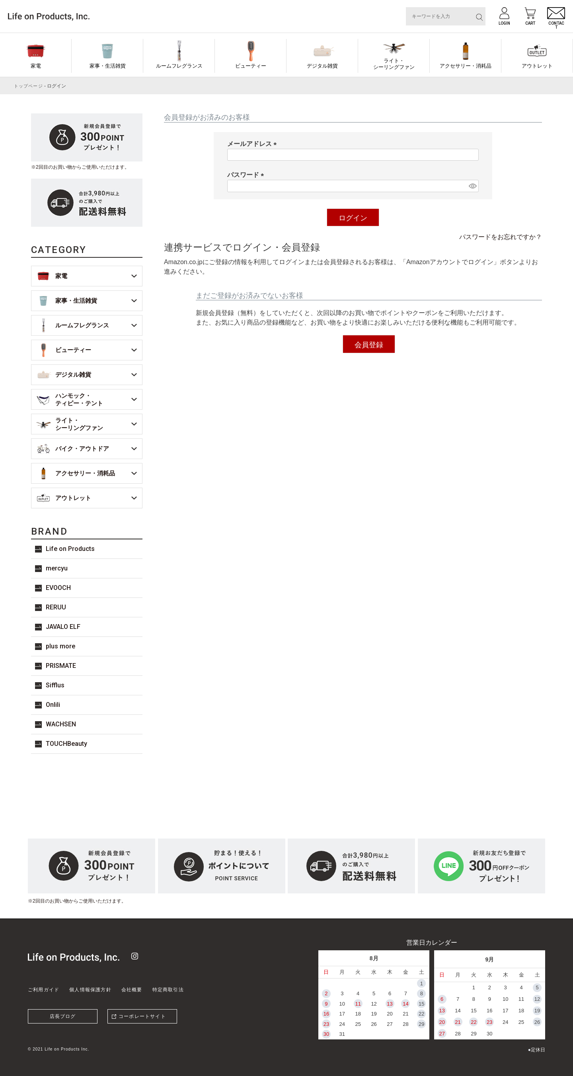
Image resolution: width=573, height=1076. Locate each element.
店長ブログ (63, 1016)
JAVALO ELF (63, 626)
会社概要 (131, 989)
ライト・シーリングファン (394, 64)
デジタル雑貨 (322, 66)
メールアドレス (253, 143)
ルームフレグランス (179, 66)
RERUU (56, 607)
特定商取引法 (168, 989)
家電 (36, 66)
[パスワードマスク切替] (472, 186)
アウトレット (537, 66)
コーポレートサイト (142, 1016)
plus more (60, 646)
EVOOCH (58, 588)
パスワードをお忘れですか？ (500, 236)
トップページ (28, 86)
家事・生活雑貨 (108, 66)
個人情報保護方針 (90, 989)
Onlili (53, 704)
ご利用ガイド (43, 989)
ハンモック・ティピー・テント (79, 399)
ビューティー (250, 66)
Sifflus (55, 685)
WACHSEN (61, 724)
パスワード (247, 174)
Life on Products (70, 549)
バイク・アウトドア (82, 448)
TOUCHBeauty (66, 743)
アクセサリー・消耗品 (465, 66)
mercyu (57, 568)
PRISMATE (61, 665)
